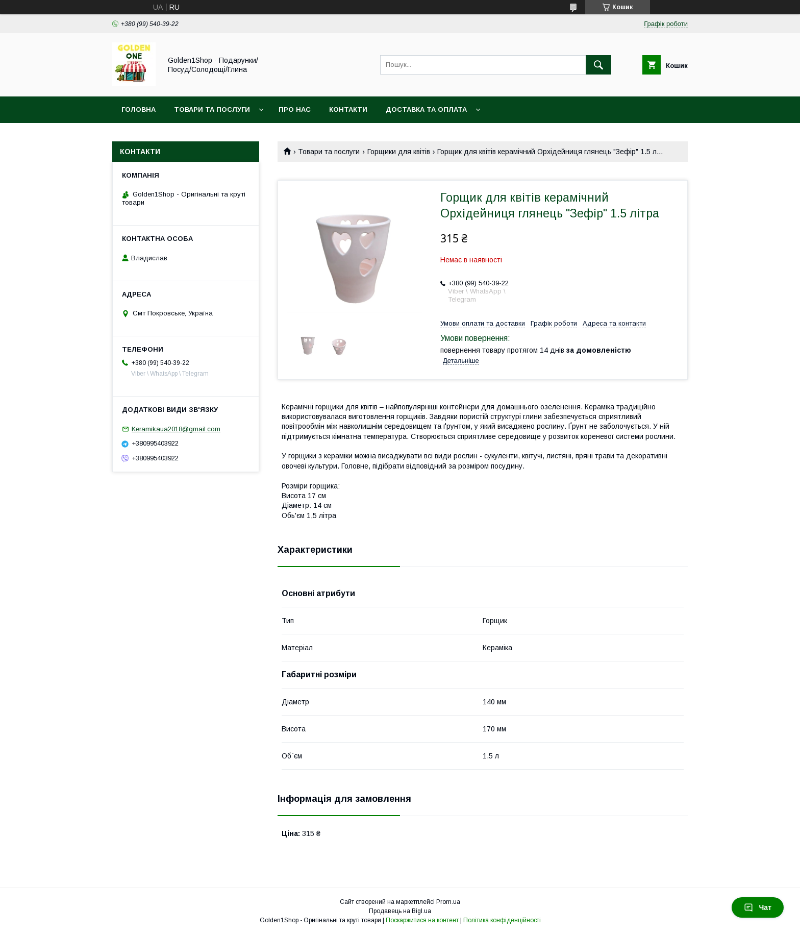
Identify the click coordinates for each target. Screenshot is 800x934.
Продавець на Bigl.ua (400, 911)
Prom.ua (448, 901)
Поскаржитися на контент (422, 920)
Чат (757, 907)
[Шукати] (598, 65)
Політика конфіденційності (502, 920)
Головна (138, 109)
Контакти (348, 109)
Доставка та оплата (426, 109)
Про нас (295, 109)
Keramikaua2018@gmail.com (176, 429)
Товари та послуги (212, 109)
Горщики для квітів (398, 152)
